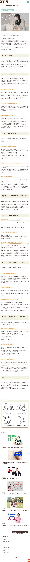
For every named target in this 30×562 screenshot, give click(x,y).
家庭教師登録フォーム (6, 547)
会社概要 (4, 550)
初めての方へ (5, 539)
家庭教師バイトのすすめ (16, 532)
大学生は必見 (4, 10)
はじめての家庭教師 (10, 10)
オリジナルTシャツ (6, 552)
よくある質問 (5, 542)
